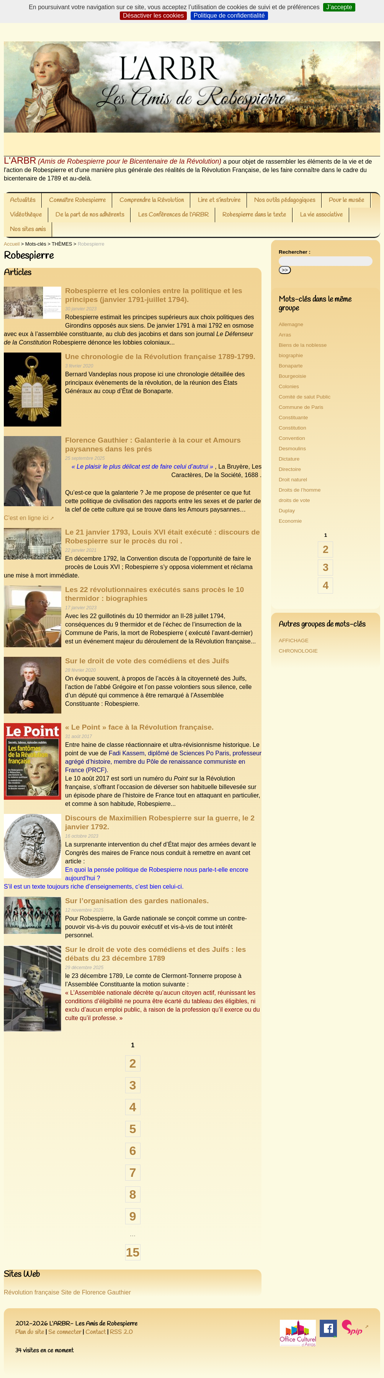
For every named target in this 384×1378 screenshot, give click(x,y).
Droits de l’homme (300, 490)
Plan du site (29, 1332)
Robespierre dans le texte (254, 215)
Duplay (287, 510)
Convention (292, 438)
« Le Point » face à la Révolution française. (139, 727)
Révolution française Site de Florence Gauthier (67, 1292)
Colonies (289, 386)
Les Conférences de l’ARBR (173, 215)
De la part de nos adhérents (90, 215)
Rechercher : (294, 252)
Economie (290, 521)
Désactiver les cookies (153, 15)
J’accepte (339, 7)
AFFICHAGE (294, 640)
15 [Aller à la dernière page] (133, 1252)
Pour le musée (346, 200)
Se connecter (64, 1332)
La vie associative (321, 215)
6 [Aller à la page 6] (132, 1151)
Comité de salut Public (304, 397)
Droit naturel (293, 479)
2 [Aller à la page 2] (132, 1063)
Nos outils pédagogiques (284, 200)
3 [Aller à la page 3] (132, 1085)
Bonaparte (291, 366)
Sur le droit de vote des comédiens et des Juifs (147, 661)
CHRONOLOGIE (298, 651)
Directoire (290, 469)
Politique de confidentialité (229, 15)
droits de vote (294, 500)
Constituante (293, 417)
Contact (95, 1332)
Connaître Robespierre (77, 200)
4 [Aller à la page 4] (132, 1107)
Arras (285, 335)
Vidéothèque (26, 215)
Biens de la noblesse (303, 345)
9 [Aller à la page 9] (132, 1216)
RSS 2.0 (121, 1332)
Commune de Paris (301, 407)
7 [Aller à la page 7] (132, 1173)
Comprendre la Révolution (151, 200)
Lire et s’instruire (219, 200)
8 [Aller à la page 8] (132, 1194)
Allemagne (291, 324)
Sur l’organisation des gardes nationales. (137, 901)
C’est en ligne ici (26, 518)
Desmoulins (292, 448)
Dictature (289, 459)
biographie (291, 355)
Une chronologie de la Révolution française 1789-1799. (160, 357)
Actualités (22, 200)
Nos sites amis (28, 229)
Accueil (12, 244)
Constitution (292, 428)
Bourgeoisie (292, 376)
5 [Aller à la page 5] (132, 1129)
